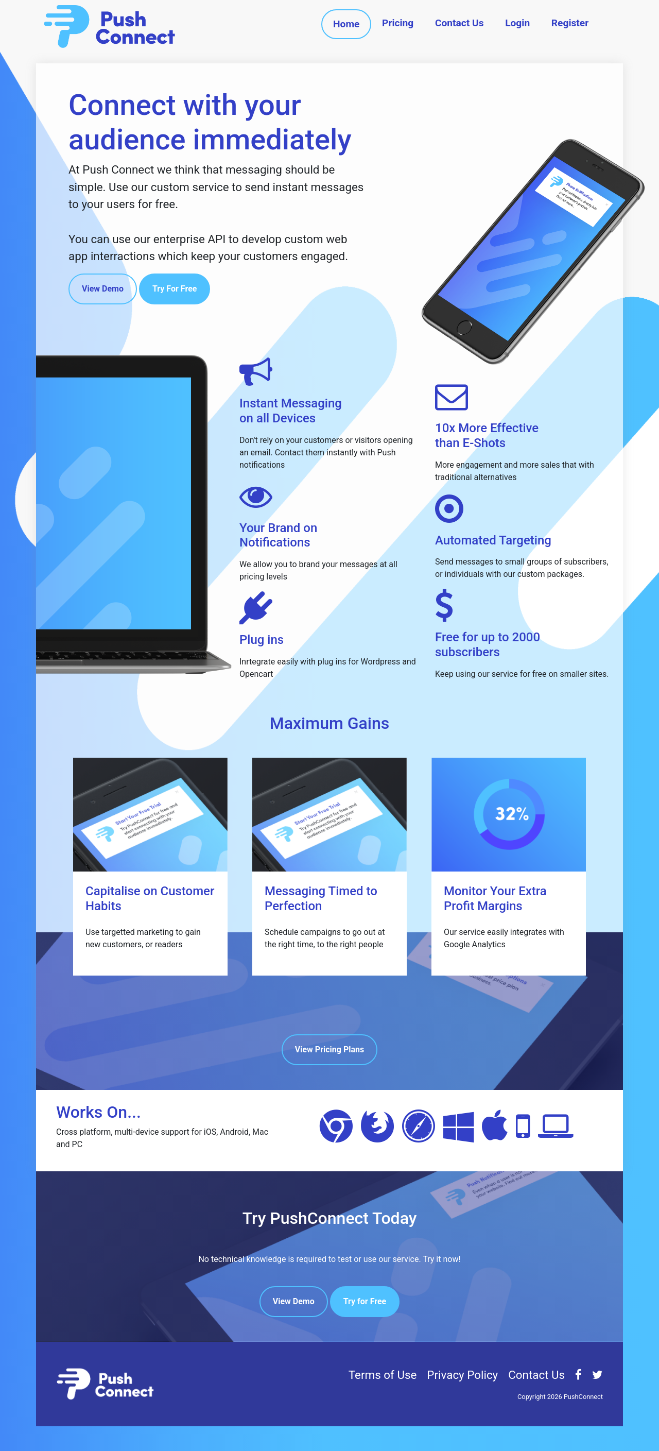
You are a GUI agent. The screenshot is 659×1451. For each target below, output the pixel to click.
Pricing (397, 23)
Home (346, 24)
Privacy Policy (462, 1374)
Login (517, 23)
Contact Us (459, 23)
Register (569, 23)
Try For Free (174, 289)
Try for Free (365, 1301)
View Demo (103, 289)
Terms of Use (383, 1374)
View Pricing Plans (329, 1049)
